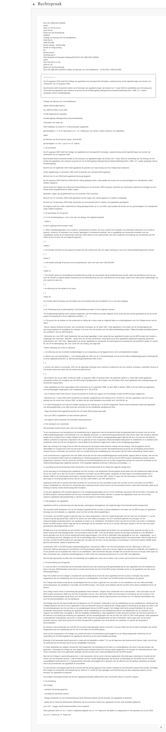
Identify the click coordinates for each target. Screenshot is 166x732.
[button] (34, 4)
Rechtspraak (50, 4)
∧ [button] (161, 727)
